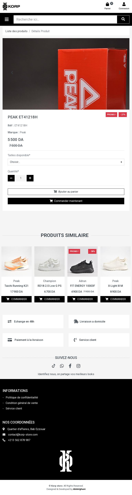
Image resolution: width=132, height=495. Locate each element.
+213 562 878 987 (19, 440)
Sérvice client (14, 408)
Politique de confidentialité (22, 397)
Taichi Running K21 (16, 285)
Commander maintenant (66, 201)
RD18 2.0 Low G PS (50, 285)
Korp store (57, 486)
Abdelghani (79, 489)
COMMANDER (16, 299)
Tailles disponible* (19, 155)
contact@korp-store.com (23, 434)
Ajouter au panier (66, 191)
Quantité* (13, 171)
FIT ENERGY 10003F (82, 285)
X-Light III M (115, 285)
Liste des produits (16, 31)
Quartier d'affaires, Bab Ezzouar (26, 429)
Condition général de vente (22, 403)
